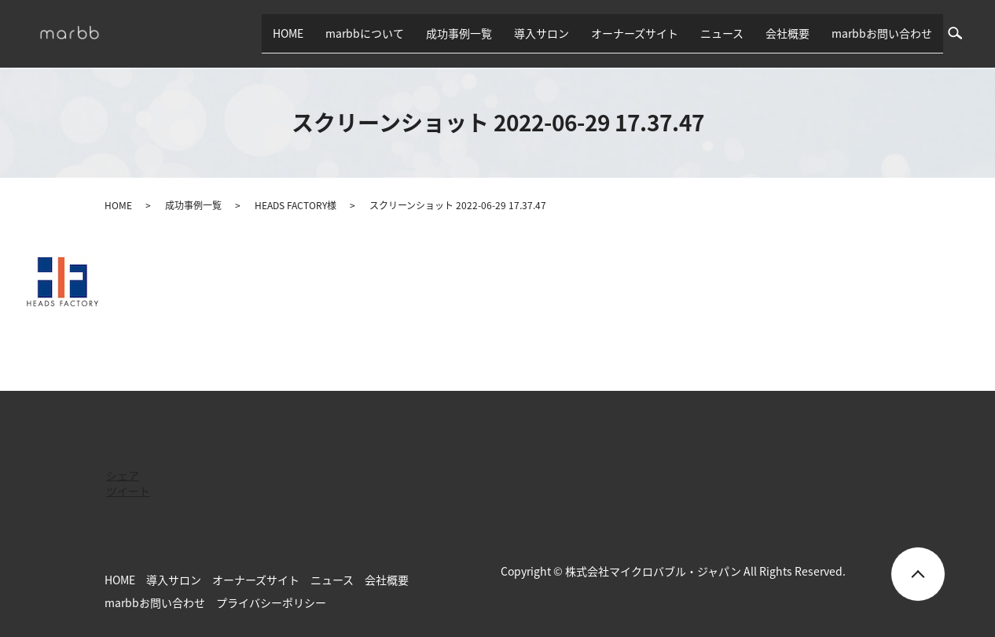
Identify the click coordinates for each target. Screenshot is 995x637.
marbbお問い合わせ (882, 33)
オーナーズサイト (634, 33)
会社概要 (788, 33)
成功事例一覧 (459, 33)
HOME (288, 33)
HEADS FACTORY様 (295, 205)
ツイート (128, 491)
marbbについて (364, 33)
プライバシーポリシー (271, 602)
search (961, 33)
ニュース (721, 33)
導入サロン (541, 33)
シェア (122, 475)
